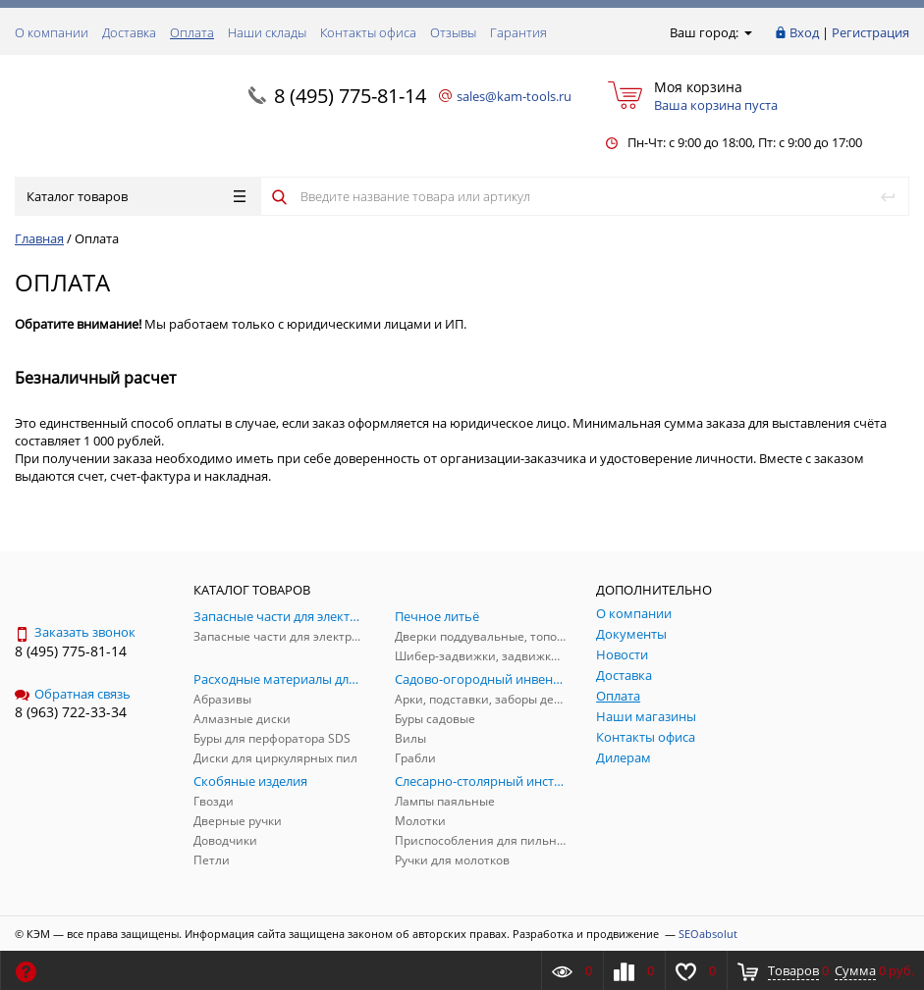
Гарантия (518, 32)
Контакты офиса (368, 32)
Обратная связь (73, 694)
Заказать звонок (75, 632)
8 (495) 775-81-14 (350, 95)
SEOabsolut (708, 933)
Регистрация (870, 32)
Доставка (129, 32)
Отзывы (453, 32)
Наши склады (267, 32)
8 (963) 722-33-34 (71, 712)
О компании (51, 32)
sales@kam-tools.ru (514, 96)
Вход (804, 32)
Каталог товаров (136, 196)
